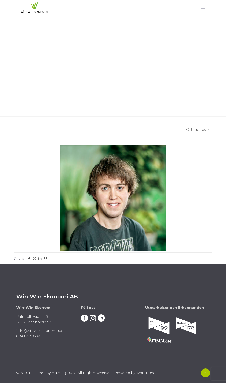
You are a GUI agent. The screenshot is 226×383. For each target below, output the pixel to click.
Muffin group (63, 373)
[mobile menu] (203, 7)
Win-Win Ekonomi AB (47, 296)
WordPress (145, 373)
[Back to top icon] (205, 372)
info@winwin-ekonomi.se (39, 331)
